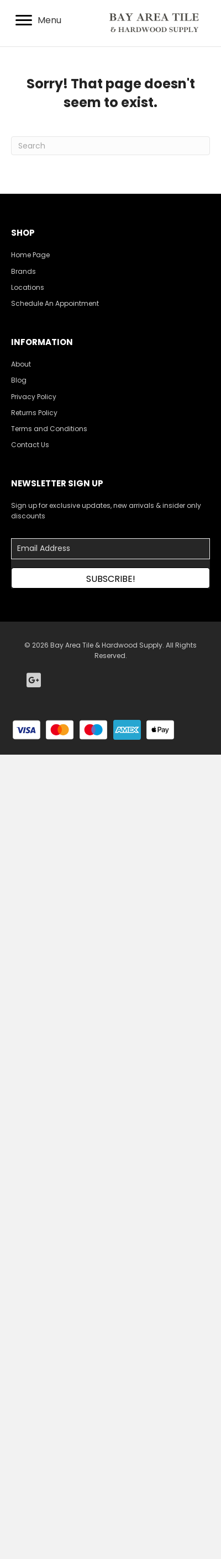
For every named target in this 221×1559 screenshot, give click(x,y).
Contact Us (30, 444)
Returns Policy (34, 412)
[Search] (110, 145)
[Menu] (38, 20)
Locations (27, 287)
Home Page (30, 254)
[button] (110, 578)
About (21, 364)
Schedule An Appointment (55, 303)
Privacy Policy (33, 396)
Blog (19, 380)
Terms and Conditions (49, 428)
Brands (23, 271)
